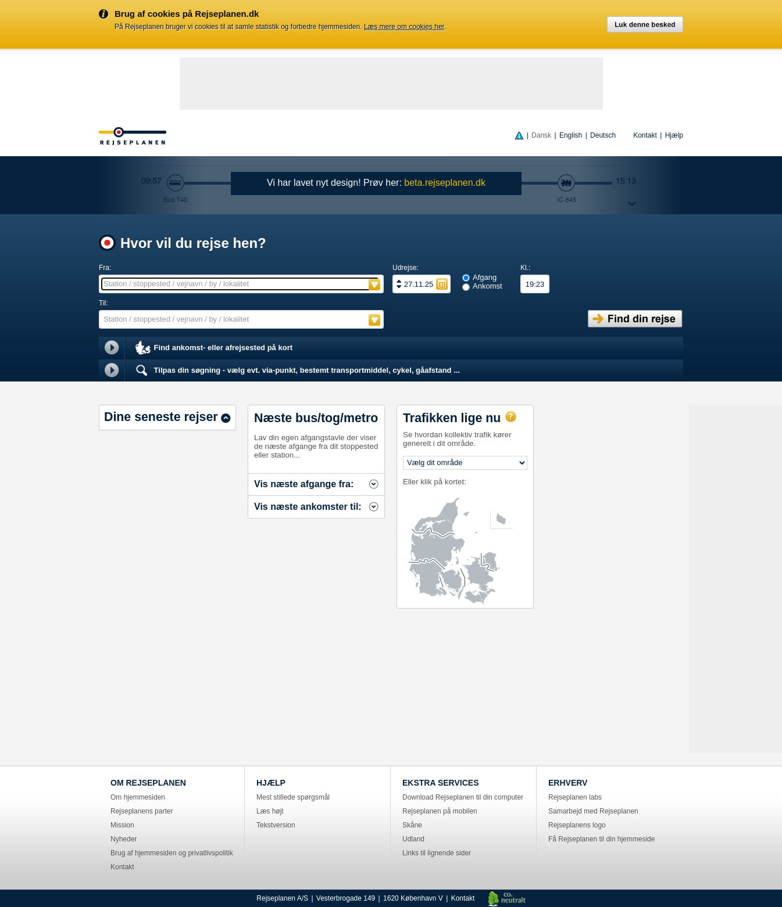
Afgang (485, 277)
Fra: (105, 268)
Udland (413, 839)
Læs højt (270, 811)
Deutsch (603, 135)
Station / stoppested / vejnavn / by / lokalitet (176, 283)
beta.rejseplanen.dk (444, 183)
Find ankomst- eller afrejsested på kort (213, 348)
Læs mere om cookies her (404, 27)
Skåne (412, 825)
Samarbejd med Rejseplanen (593, 811)
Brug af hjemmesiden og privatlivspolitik (171, 853)
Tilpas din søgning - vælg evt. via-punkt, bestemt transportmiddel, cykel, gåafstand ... (297, 370)
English (570, 135)
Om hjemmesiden (137, 797)
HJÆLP (270, 782)
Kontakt (645, 135)
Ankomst (487, 286)
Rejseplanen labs (575, 797)
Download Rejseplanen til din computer (462, 797)
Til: (103, 303)
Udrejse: (405, 268)
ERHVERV (567, 782)
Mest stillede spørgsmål (293, 797)
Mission (122, 825)
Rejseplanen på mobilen (439, 811)
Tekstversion (275, 825)
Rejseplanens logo (577, 825)
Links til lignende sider (436, 853)
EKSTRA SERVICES (440, 782)
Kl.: (525, 268)
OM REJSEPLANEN (148, 782)
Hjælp (674, 135)
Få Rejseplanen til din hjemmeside (601, 839)
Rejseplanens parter (141, 811)
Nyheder (123, 839)
